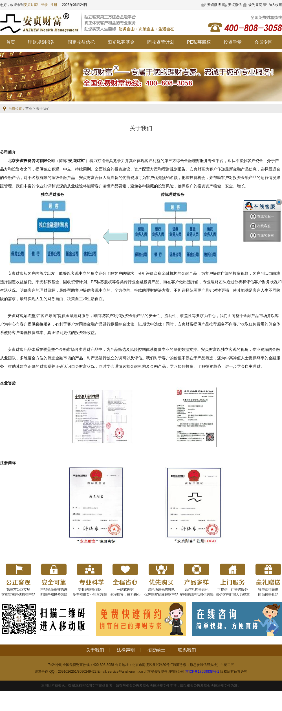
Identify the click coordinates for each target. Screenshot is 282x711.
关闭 (279, 202)
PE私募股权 (199, 42)
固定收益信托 (81, 42)
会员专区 (263, 42)
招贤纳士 (156, 650)
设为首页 (255, 5)
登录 (44, 5)
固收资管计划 (160, 42)
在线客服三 (262, 236)
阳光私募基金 (121, 42)
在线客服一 (262, 217)
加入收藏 (275, 5)
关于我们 (95, 650)
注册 (53, 5)
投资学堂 (233, 42)
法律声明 (126, 650)
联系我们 (187, 650)
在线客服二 (262, 226)
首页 (10, 42)
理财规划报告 (41, 42)
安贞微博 (214, 5)
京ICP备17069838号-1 (202, 672)
